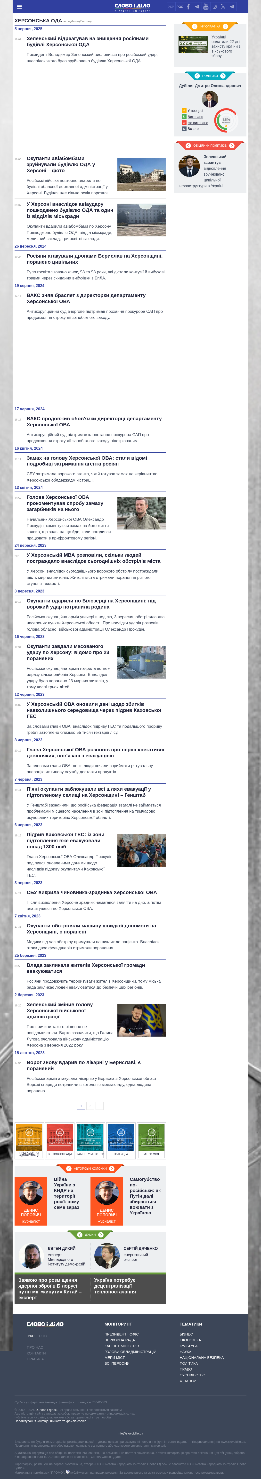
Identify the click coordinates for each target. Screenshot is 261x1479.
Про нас (35, 1347)
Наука (185, 1352)
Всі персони (117, 1363)
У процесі (195, 111)
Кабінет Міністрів (122, 1346)
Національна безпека (202, 1357)
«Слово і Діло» (46, 1410)
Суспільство (192, 1375)
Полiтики (210, 76)
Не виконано (198, 123)
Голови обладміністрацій (130, 1352)
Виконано (195, 117)
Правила (35, 1359)
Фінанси (188, 1381)
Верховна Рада (120, 1340)
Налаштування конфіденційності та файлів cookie (50, 1421)
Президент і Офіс (122, 1334)
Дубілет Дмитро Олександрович (210, 86)
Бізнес (186, 1334)
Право (186, 1369)
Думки (90, 1235)
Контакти (36, 1353)
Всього (193, 129)
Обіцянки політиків (210, 145)
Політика (189, 1363)
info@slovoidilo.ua (130, 1433)
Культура (189, 1346)
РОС (180, 6)
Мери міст (115, 1357)
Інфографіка (210, 26)
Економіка (190, 1340)
